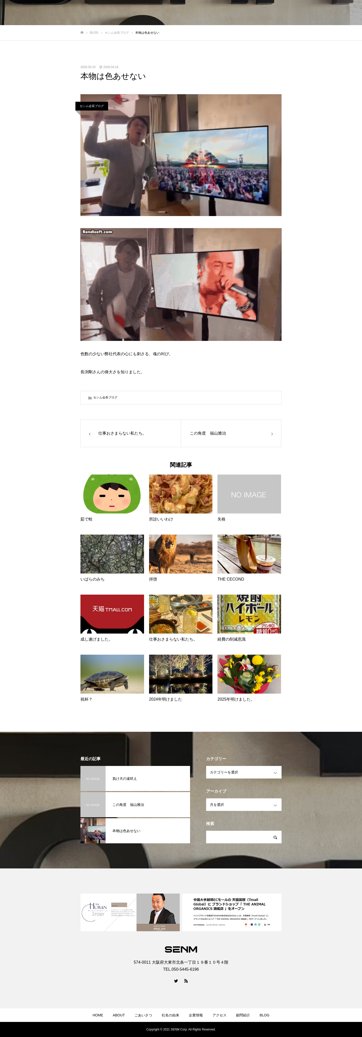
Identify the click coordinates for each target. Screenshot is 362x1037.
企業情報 (196, 1015)
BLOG (264, 1015)
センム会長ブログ (92, 106)
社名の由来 (170, 1015)
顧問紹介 (243, 1015)
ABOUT (119, 1015)
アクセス (219, 1015)
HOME (98, 1015)
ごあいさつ (143, 1015)
